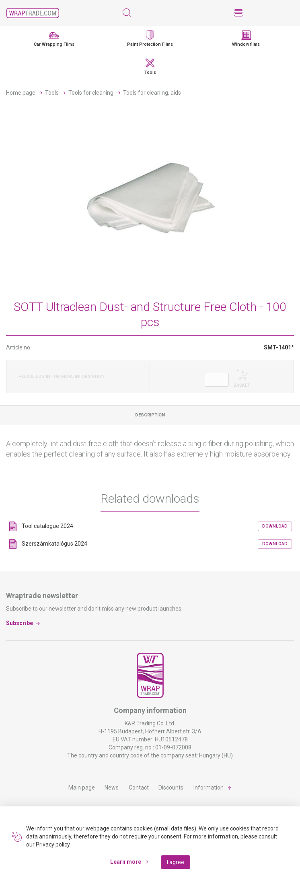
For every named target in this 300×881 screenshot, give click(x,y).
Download (275, 526)
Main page (81, 787)
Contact (139, 787)
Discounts (170, 787)
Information (208, 787)
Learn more (125, 862)
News (112, 787)
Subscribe (19, 623)
